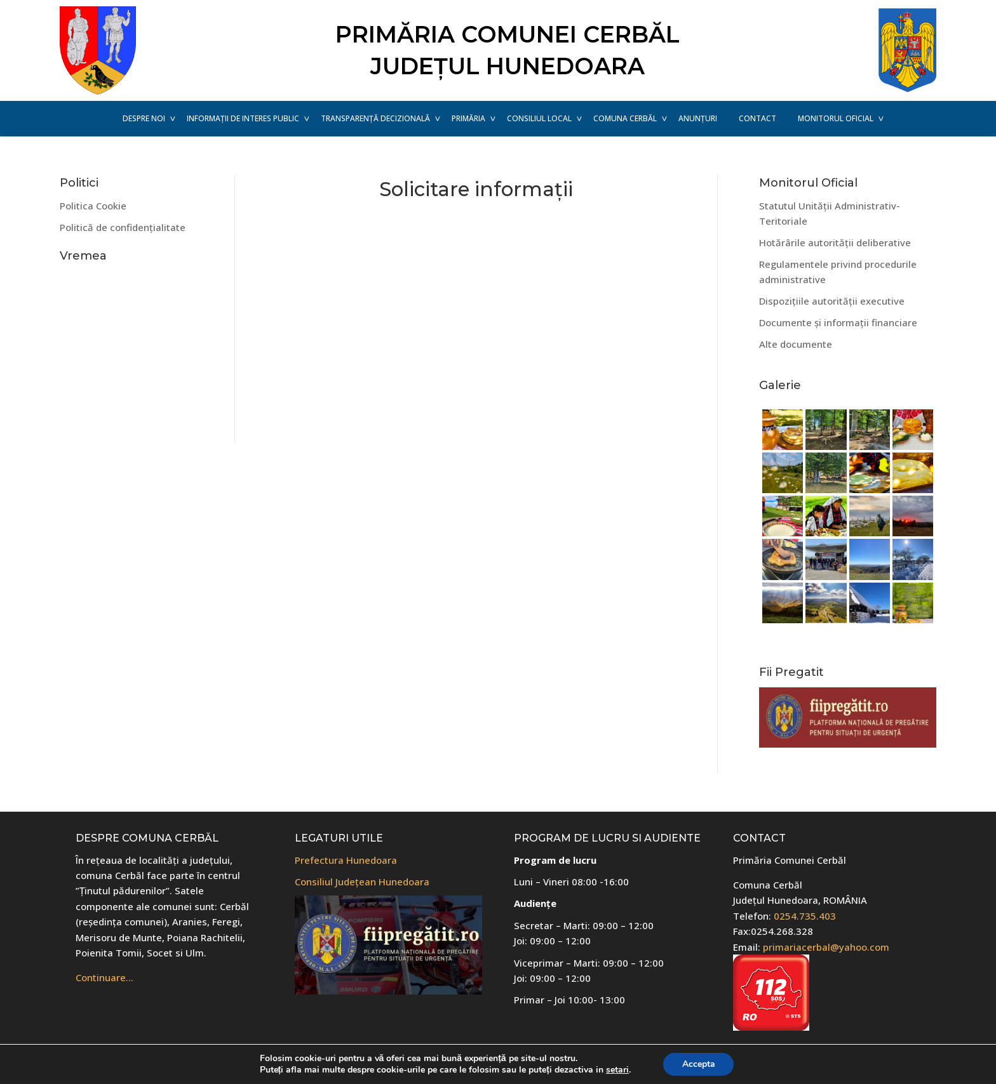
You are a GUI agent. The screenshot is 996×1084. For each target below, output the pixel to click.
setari (617, 1070)
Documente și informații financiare (838, 322)
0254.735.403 (805, 915)
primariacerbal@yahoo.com (826, 947)
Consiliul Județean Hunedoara (362, 881)
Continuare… (104, 977)
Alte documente (795, 344)
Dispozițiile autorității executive (832, 300)
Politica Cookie (93, 205)
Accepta (698, 1064)
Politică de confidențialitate (122, 227)
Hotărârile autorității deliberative (835, 242)
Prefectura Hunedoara (346, 860)
